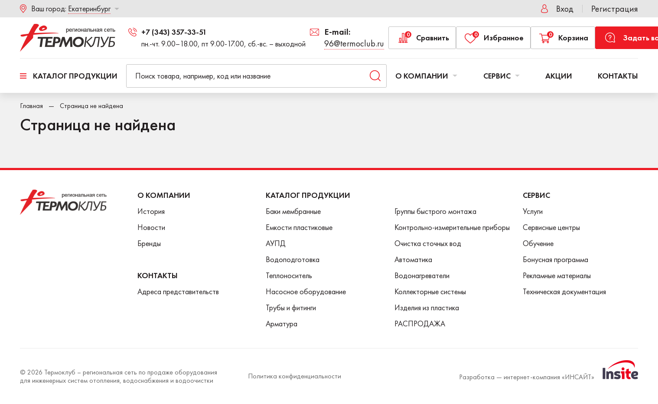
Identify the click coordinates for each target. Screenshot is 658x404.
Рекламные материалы (557, 275)
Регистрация (614, 8)
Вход (564, 8)
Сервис (501, 76)
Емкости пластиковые (299, 227)
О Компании (163, 195)
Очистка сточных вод (427, 243)
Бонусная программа (555, 259)
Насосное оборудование (306, 291)
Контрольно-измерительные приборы (452, 227)
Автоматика (413, 259)
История (151, 211)
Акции (558, 76)
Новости (151, 227)
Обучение (538, 243)
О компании (426, 76)
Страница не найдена (91, 105)
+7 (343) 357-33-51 (174, 32)
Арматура (281, 323)
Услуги (533, 211)
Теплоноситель (289, 275)
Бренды (149, 243)
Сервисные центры (551, 227)
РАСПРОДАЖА (419, 323)
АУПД (276, 243)
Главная (31, 105)
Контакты (618, 76)
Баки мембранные (293, 211)
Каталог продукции (75, 76)
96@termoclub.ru (354, 43)
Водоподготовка (292, 259)
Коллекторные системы (430, 291)
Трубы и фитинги (291, 307)
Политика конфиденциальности (294, 376)
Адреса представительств (178, 291)
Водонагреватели (422, 275)
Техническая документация (564, 291)
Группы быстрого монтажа (435, 211)
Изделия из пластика (426, 307)
